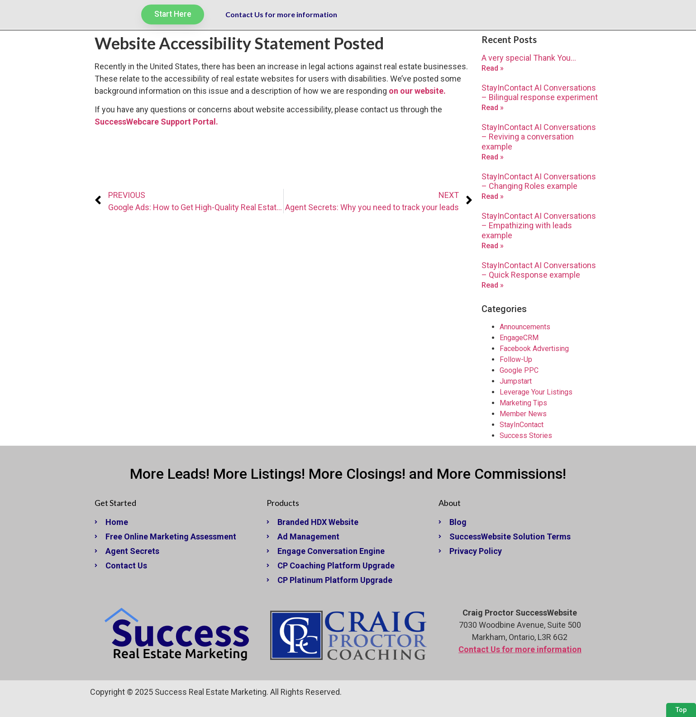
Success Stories (526, 435)
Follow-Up (516, 359)
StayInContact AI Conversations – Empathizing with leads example (538, 225)
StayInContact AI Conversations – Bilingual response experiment (539, 92)
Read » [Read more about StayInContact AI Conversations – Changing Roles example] (492, 196)
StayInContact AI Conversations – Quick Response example (538, 270)
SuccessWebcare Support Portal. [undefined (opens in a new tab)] (156, 121)
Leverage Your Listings (536, 392)
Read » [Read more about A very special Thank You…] (492, 68)
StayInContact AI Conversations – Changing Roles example (538, 181)
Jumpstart (516, 381)
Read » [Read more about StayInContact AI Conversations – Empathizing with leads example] (492, 245)
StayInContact (521, 424)
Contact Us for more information (281, 14)
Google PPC (519, 370)
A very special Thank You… (528, 58)
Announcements (525, 326)
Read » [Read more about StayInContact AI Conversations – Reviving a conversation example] (492, 157)
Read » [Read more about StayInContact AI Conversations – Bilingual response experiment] (492, 107)
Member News (523, 413)
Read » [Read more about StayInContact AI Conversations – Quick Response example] (492, 285)
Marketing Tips (523, 403)
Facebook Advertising (534, 348)
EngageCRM (519, 337)
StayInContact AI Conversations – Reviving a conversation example (538, 136)
